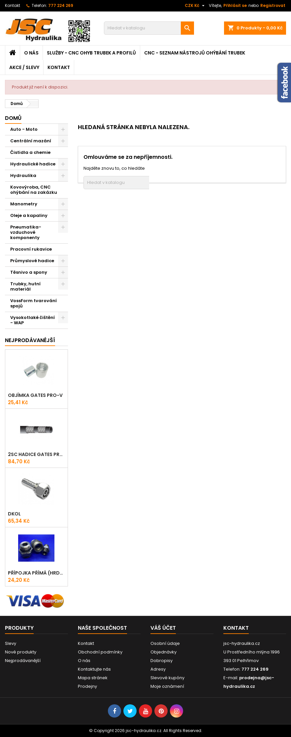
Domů (13, 118)
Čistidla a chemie (30, 152)
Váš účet (163, 628)
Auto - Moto (24, 129)
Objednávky (163, 652)
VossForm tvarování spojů (33, 303)
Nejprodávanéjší (30, 340)
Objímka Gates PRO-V (35, 395)
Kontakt (12, 5)
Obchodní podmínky (100, 652)
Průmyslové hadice (32, 261)
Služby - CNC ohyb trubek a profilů (91, 53)
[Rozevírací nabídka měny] (195, 5)
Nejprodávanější (23, 660)
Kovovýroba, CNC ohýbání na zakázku (33, 189)
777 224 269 (60, 5)
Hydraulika (23, 175)
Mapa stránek (93, 678)
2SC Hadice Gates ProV (36, 454)
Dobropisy (161, 660)
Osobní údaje (165, 643)
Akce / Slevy (24, 67)
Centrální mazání (30, 141)
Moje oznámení (167, 686)
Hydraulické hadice (32, 164)
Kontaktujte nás (94, 669)
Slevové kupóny (167, 678)
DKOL (14, 513)
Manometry (23, 204)
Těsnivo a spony (28, 272)
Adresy (158, 669)
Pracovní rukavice (31, 249)
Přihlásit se (235, 5)
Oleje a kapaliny (29, 215)
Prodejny (87, 686)
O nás (31, 53)
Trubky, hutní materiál (25, 286)
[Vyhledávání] (149, 28)
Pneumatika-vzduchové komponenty (25, 232)
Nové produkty (20, 652)
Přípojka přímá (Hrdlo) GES (36, 573)
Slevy (10, 643)
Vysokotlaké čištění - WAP (32, 320)
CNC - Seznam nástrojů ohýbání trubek (194, 53)
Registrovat (272, 5)
